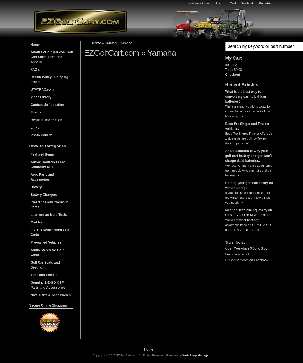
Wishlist (247, 3)
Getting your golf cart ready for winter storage (249, 185)
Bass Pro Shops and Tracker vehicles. (247, 126)
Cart (233, 3)
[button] (249, 46)
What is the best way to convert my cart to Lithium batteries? (245, 96)
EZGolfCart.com (80, 21)
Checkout (232, 75)
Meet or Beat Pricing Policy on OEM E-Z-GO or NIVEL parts (248, 212)
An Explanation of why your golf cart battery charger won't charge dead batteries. (248, 156)
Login (220, 3)
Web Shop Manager (196, 355)
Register (265, 3)
